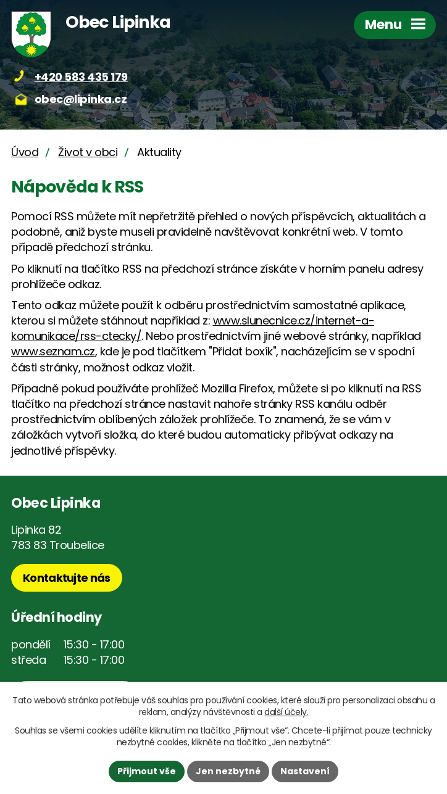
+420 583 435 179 (81, 77)
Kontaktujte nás (67, 577)
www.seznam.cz (53, 351)
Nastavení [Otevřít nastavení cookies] (305, 771)
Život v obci (87, 152)
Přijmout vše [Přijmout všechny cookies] (146, 771)
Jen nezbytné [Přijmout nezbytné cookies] (228, 771)
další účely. (286, 712)
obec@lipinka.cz (81, 99)
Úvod (24, 152)
